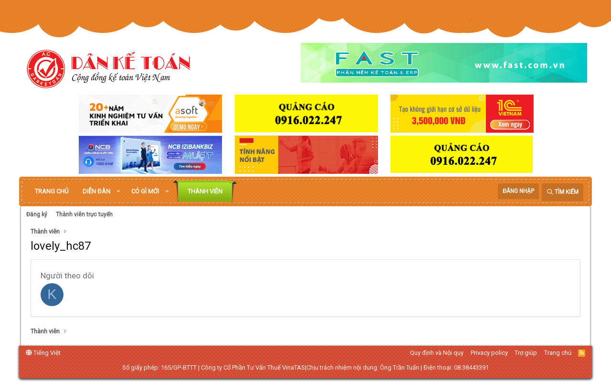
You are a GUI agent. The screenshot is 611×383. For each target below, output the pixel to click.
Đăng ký (36, 214)
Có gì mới (145, 191)
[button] (118, 191)
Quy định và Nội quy (437, 352)
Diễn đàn (96, 191)
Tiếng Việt (43, 352)
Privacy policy (489, 352)
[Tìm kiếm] (562, 192)
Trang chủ (51, 191)
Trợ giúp (526, 352)
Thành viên (205, 191)
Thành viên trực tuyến (84, 214)
